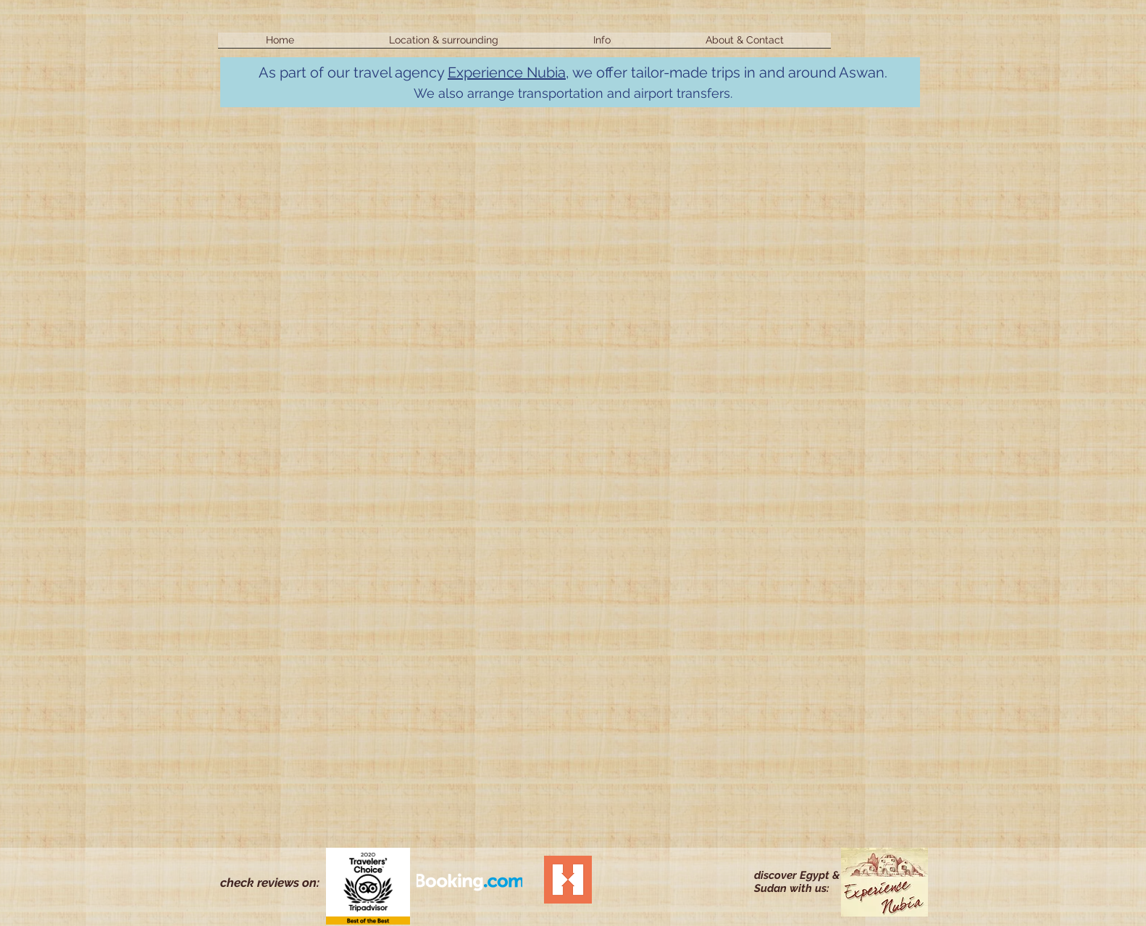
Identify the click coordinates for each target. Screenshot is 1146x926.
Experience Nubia (507, 72)
